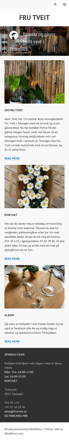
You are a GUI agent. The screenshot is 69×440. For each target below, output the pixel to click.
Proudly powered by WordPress (23, 429)
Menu (64, 4)
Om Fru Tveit (13, 110)
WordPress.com (13, 433)
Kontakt (10, 215)
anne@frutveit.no (15, 411)
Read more (12, 158)
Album (9, 315)
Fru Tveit (34, 17)
